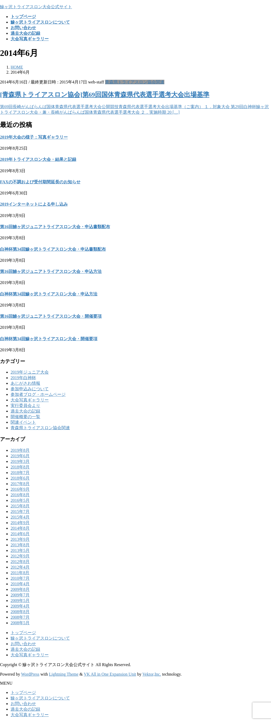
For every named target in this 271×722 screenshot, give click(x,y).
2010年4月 (20, 584)
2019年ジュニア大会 (30, 372)
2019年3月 (20, 461)
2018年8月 (20, 467)
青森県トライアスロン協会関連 (134, 82)
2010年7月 (20, 578)
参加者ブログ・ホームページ (38, 394)
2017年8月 (20, 483)
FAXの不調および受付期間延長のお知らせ (40, 182)
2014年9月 (20, 522)
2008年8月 (20, 611)
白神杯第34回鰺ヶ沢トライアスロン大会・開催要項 (48, 338)
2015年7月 (20, 511)
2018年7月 (20, 472)
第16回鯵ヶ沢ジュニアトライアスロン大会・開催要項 (51, 316)
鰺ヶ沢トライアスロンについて (40, 638)
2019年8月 (20, 450)
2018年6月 (20, 478)
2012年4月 (20, 567)
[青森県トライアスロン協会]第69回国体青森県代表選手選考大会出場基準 (104, 94)
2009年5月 (20, 600)
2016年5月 (20, 500)
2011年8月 (20, 572)
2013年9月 (20, 539)
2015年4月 (20, 517)
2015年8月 (20, 506)
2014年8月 (20, 528)
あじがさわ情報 (25, 383)
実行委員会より (25, 405)
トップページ (23, 632)
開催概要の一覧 (25, 416)
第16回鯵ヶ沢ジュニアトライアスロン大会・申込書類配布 (55, 226)
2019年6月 (20, 456)
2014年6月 (20, 533)
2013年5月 (20, 550)
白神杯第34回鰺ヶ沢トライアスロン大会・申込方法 (48, 294)
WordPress (30, 674)
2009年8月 (20, 589)
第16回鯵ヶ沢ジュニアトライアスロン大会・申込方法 (51, 271)
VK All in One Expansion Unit (110, 674)
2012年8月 (20, 561)
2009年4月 (20, 606)
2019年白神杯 (23, 377)
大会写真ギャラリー (30, 400)
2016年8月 (20, 495)
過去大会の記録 (25, 411)
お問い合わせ (23, 643)
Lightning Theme (63, 674)
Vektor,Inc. (151, 674)
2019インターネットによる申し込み (34, 204)
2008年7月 (20, 617)
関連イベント (23, 422)
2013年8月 (20, 545)
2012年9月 (20, 556)
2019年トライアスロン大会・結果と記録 (38, 159)
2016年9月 (20, 489)
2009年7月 (20, 595)
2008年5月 (20, 623)
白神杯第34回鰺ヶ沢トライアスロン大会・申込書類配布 (53, 249)
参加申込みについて (30, 389)
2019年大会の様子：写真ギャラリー (34, 137)
